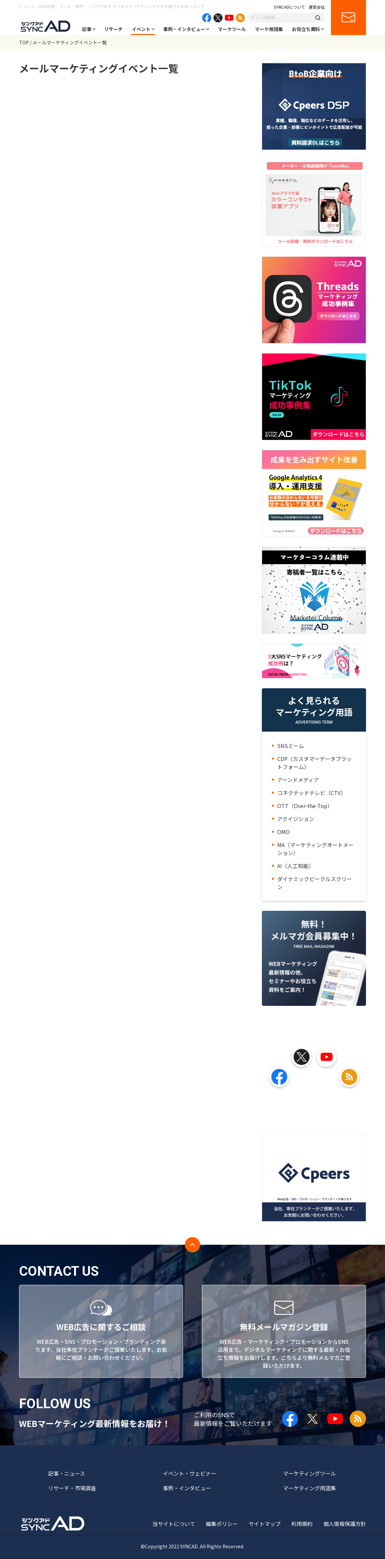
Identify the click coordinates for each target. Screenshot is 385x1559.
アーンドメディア (298, 780)
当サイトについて (173, 1524)
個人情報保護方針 (344, 1524)
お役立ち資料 (306, 29)
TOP (24, 42)
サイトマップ (265, 1524)
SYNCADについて (289, 7)
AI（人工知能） (295, 866)
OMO (283, 832)
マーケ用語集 (269, 29)
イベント (141, 29)
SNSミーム (290, 746)
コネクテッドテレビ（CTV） (311, 793)
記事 (86, 29)
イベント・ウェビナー (189, 1473)
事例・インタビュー (184, 29)
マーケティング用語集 (309, 1488)
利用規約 (302, 1524)
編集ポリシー (222, 1524)
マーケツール (232, 29)
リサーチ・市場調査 (72, 1488)
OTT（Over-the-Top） (305, 806)
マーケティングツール (309, 1473)
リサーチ (113, 29)
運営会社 (317, 7)
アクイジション (295, 819)
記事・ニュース (66, 1473)
